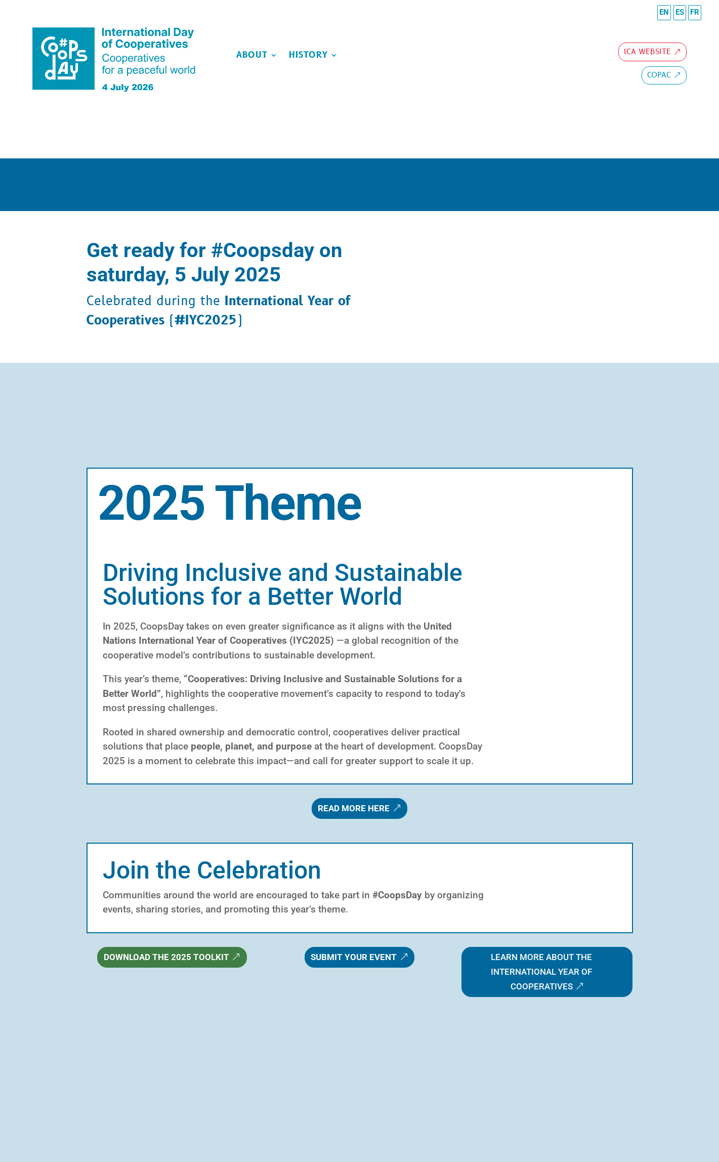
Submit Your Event (354, 957)
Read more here (354, 808)
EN (664, 12)
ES (679, 12)
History (308, 56)
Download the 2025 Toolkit (166, 957)
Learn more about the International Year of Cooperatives (541, 971)
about (252, 56)
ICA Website (647, 52)
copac (659, 75)
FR (694, 12)
